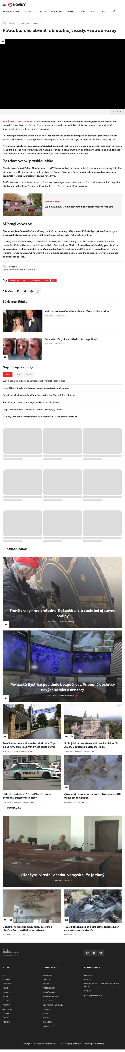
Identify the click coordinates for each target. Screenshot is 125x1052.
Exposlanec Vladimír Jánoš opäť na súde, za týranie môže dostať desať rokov (39, 395)
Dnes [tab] (7, 374)
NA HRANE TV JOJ (50, 996)
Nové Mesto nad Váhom (40, 280)
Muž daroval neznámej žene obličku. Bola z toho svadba (76, 311)
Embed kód (117, 112)
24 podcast (56, 12)
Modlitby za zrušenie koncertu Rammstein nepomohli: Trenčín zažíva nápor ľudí (40, 417)
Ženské (6, 1001)
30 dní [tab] (29, 374)
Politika (47, 1018)
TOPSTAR (42, 12)
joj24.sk (47, 980)
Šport (93, 12)
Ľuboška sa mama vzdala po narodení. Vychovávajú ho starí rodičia (34, 381)
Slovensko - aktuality (53, 1005)
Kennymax (77, 1044)
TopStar (6, 1005)
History (6, 1018)
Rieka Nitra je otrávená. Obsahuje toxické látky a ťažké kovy (31, 402)
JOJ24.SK (28, 12)
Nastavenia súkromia (93, 996)
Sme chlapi (7, 1009)
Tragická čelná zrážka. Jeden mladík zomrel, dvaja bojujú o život (33, 410)
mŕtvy (25, 280)
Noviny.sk (47, 975)
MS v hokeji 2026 (11, 12)
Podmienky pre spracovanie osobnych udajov (101, 985)
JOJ (4, 975)
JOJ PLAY (6, 980)
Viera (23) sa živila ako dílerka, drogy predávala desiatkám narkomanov (36, 388)
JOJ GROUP (7, 992)
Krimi (82, 12)
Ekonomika (48, 1022)
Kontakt (88, 980)
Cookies (87, 991)
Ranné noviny (49, 992)
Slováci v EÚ (48, 1026)
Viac (103, 11)
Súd (53, 280)
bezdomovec (14, 280)
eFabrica (100, 1044)
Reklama (88, 975)
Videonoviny (49, 988)
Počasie (6, 1022)
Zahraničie (48, 1009)
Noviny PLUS (48, 984)
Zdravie (71, 12)
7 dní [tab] (18, 374)
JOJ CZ (5, 988)
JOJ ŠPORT (7, 984)
